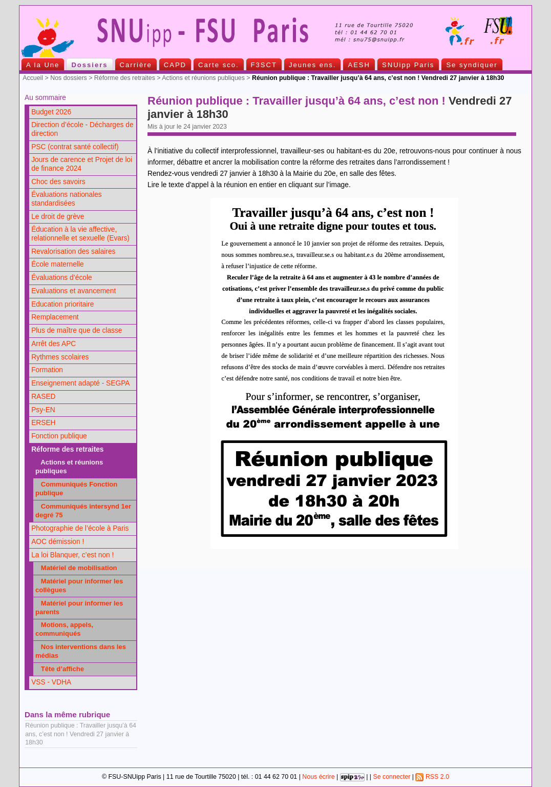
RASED (43, 396)
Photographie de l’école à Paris (80, 528)
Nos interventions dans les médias (80, 651)
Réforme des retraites (124, 78)
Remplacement (54, 317)
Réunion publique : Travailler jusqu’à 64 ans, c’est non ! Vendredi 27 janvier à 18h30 (80, 733)
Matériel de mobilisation (76, 568)
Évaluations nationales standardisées (66, 199)
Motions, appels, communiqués (64, 629)
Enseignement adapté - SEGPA (80, 383)
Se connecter (391, 776)
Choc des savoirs (58, 182)
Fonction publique (59, 436)
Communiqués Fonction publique (76, 488)
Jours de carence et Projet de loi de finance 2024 (81, 164)
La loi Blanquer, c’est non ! (72, 555)
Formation (47, 370)
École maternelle (57, 264)
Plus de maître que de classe (76, 330)
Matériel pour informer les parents (79, 607)
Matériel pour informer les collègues (79, 585)
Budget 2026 (51, 112)
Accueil (33, 78)
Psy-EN (43, 410)
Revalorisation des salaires (73, 251)
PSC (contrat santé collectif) (74, 147)
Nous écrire (318, 776)
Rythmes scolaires (60, 357)
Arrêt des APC (53, 344)
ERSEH (43, 423)
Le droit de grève (57, 216)
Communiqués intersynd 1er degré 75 (83, 510)
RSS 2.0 (432, 776)
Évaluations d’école (61, 277)
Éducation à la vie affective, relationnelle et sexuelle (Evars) (80, 234)
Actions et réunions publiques (203, 78)
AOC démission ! (57, 542)
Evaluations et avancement (73, 291)
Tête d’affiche (59, 669)
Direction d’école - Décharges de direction (82, 129)
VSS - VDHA (51, 682)
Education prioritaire (62, 304)
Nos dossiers (68, 78)
